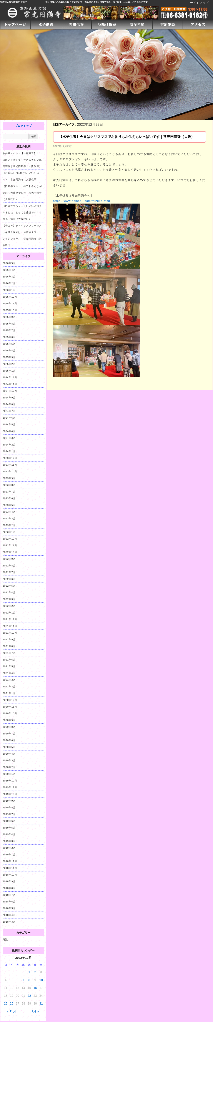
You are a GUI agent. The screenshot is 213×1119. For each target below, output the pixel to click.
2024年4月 (9, 431)
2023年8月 (9, 485)
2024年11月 (10, 384)
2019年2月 (9, 848)
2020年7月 (9, 733)
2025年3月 (9, 357)
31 (41, 1003)
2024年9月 (9, 397)
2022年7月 (9, 572)
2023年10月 (10, 471)
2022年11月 (10, 545)
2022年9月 (9, 559)
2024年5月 (9, 424)
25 (5, 1003)
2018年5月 (9, 908)
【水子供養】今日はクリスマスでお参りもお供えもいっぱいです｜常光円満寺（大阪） (127, 137)
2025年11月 (10, 303)
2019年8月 (9, 807)
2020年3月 (9, 760)
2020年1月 (9, 774)
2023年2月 (9, 525)
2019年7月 (9, 814)
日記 (5, 939)
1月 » (35, 1011)
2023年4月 (9, 512)
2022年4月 (9, 592)
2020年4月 (9, 753)
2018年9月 (9, 881)
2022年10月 (10, 552)
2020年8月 (9, 727)
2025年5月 (9, 344)
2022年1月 (9, 612)
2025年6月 (9, 337)
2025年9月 (9, 317)
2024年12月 (10, 377)
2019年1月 (9, 854)
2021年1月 (9, 693)
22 (29, 995)
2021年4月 (9, 673)
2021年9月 (9, 639)
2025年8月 (9, 323)
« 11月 (11, 1011)
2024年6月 (9, 417)
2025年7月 (9, 330)
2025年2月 (9, 364)
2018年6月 (9, 901)
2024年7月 (9, 411)
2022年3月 (9, 599)
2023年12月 (10, 458)
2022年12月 (10, 538)
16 (35, 988)
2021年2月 (9, 686)
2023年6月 (9, 498)
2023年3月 (9, 518)
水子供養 (49, 2)
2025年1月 (9, 370)
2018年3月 (9, 921)
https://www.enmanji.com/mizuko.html (81, 200)
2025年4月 (9, 350)
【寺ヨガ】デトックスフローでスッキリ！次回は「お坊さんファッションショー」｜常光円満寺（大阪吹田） (22, 235)
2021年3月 (9, 680)
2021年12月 (10, 619)
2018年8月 (9, 888)
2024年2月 (9, 444)
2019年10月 (10, 794)
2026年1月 (9, 290)
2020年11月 (10, 706)
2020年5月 (9, 747)
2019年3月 (9, 841)
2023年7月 (9, 491)
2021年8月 (9, 646)
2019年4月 (9, 834)
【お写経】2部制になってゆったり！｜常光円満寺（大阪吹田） (22, 176)
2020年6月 (9, 740)
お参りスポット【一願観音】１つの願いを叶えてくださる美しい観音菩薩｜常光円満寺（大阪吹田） (22, 160)
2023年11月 (10, 464)
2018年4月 (9, 915)
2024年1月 (9, 451)
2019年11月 (10, 787)
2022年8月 (9, 565)
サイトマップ (199, 3)
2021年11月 (10, 626)
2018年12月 (10, 861)
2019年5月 (9, 827)
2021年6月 (9, 659)
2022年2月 (9, 606)
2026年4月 (9, 270)
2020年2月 (9, 767)
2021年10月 (10, 632)
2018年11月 (10, 868)
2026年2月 (9, 283)
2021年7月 (9, 653)
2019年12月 (10, 780)
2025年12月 (10, 296)
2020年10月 (10, 713)
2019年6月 (9, 821)
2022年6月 (9, 579)
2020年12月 (10, 700)
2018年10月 (10, 874)
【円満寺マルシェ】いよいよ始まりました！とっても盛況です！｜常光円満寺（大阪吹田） (22, 212)
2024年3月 (9, 438)
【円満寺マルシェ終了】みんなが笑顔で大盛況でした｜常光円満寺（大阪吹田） (22, 193)
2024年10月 (10, 391)
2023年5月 (9, 505)
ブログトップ (23, 125)
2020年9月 (9, 720)
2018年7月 (9, 895)
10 (41, 980)
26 (11, 1003)
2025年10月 (10, 310)
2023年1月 (9, 532)
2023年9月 (9, 478)
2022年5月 (9, 585)
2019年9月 (9, 800)
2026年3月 (9, 276)
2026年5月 (9, 263)
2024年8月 (9, 404)
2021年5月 (9, 666)
